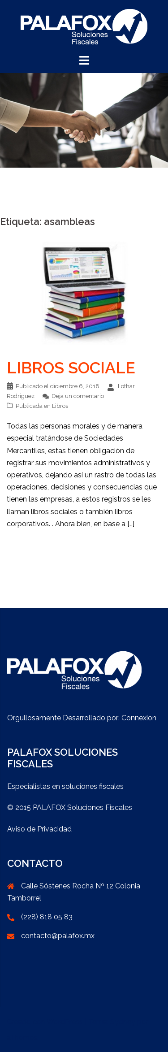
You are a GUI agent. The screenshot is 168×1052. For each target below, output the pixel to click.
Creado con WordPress (45, 1021)
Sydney (122, 1021)
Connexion (138, 718)
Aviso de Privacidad (39, 829)
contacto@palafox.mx (58, 935)
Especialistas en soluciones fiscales (65, 786)
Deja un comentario (78, 396)
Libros (60, 406)
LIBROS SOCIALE (71, 367)
